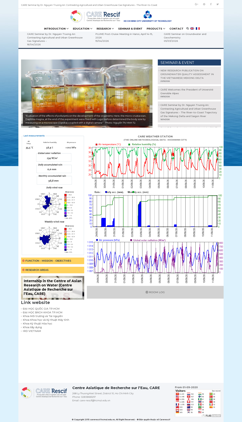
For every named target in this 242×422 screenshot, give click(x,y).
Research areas (36, 270)
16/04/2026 (60, 44)
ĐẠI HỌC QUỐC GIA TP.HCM (41, 308)
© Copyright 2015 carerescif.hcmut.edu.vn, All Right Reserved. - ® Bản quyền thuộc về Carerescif (121, 419)
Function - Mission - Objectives (48, 260)
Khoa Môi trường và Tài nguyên (43, 316)
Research (104, 28)
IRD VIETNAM (32, 331)
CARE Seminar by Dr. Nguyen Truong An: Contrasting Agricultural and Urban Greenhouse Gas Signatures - (81, 37)
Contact (176, 28)
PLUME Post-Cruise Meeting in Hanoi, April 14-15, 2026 (150, 36)
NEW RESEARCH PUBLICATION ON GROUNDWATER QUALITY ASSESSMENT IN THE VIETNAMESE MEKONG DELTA (187, 74)
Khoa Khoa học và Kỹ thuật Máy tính (46, 319)
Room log (155, 292)
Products (154, 28)
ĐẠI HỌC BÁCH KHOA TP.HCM (42, 312)
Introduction (55, 28)
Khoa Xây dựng (32, 327)
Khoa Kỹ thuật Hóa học (37, 323)
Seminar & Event (130, 28)
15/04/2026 (129, 40)
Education (81, 28)
